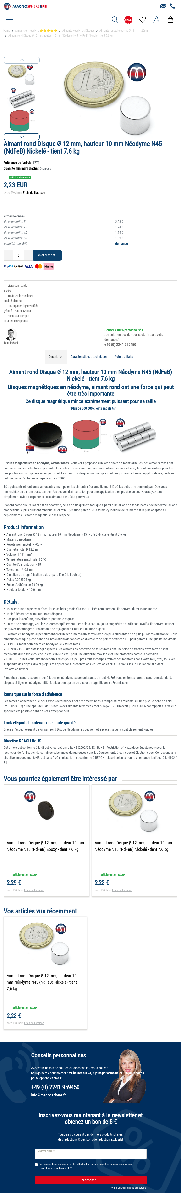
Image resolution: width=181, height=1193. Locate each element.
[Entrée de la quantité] (18, 255)
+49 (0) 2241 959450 (120, 345)
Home (6, 30)
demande (121, 243)
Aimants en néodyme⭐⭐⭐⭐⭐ (36, 30)
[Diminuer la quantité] (8, 255)
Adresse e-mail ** (46, 1152)
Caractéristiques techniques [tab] (89, 357)
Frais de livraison (34, 192)
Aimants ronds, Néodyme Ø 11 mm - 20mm (123, 30)
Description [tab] (56, 357)
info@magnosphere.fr (48, 1095)
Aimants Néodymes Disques (78, 30)
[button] (22, 136)
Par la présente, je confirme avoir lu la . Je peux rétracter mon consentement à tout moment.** (85, 1166)
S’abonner (112, 1181)
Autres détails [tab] (124, 357)
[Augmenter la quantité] (28, 255)
